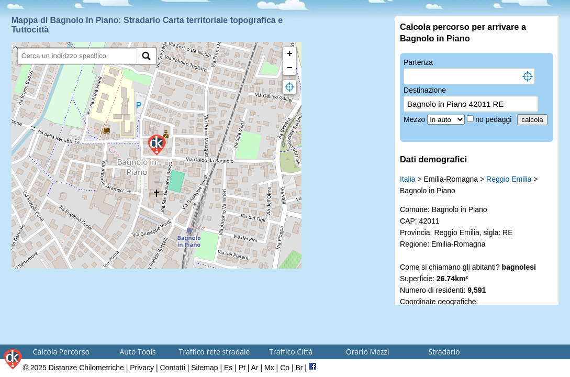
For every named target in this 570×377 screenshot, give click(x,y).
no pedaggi (494, 119)
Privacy (142, 367)
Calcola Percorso (61, 352)
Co (284, 367)
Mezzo (415, 119)
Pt (242, 367)
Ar (255, 367)
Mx (269, 367)
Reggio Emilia (508, 179)
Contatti (172, 367)
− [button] (290, 68)
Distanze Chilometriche (86, 367)
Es (228, 367)
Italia (408, 179)
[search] (78, 55)
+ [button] (290, 54)
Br (299, 367)
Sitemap (204, 367)
